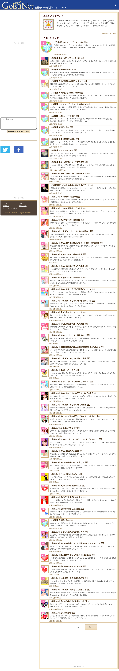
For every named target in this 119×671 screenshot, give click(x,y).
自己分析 (52, 216)
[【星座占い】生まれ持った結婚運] (78, 199)
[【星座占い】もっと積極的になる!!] (78, 476)
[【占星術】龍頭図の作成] (78, 130)
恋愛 (4, 53)
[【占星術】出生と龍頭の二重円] (78, 141)
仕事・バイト (54, 170)
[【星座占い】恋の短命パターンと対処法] (78, 569)
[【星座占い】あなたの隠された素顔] (78, 453)
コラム (23, 99)
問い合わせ (23, 206)
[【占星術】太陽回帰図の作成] (78, 72)
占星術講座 (57, 54)
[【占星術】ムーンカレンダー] (78, 153)
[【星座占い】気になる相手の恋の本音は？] (78, 465)
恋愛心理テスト (8, 104)
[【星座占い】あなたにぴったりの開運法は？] (78, 338)
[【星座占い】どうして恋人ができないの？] (78, 534)
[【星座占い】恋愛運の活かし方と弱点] (78, 511)
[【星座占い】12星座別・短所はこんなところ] (78, 592)
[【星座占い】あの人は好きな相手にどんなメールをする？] (78, 419)
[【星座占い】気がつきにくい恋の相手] (78, 222)
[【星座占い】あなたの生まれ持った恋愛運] (78, 268)
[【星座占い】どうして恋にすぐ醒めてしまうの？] (78, 384)
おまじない (6, 109)
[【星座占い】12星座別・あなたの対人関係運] (78, 407)
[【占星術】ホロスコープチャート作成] (78, 47)
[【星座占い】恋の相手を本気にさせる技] (78, 499)
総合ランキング (26, 68)
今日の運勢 (53, 89)
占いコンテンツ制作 (10, 208)
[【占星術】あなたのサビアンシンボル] (78, 60)
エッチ (4, 63)
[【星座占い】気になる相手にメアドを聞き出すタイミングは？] (78, 546)
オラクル (5, 99)
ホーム (5, 203)
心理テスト (25, 104)
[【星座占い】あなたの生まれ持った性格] (78, 280)
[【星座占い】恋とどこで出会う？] (78, 430)
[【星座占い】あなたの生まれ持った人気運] (78, 326)
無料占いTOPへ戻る (109, 33)
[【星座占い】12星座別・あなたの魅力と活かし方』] (78, 303)
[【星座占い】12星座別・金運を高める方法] (78, 580)
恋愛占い (52, 228)
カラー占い (6, 94)
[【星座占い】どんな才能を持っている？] (78, 211)
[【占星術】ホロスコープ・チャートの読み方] (78, 107)
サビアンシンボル (9, 90)
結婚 (22, 53)
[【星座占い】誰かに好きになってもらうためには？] (78, 557)
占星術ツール (26, 85)
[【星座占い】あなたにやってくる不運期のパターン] (78, 291)
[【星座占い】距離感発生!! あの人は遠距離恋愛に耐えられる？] (78, 349)
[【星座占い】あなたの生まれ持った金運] (78, 257)
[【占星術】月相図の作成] (78, 523)
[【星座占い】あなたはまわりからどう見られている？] (78, 395)
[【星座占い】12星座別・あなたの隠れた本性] (78, 361)
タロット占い (26, 90)
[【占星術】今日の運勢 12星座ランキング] (78, 83)
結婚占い (52, 182)
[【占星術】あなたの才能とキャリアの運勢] (78, 164)
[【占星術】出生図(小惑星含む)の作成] (78, 95)
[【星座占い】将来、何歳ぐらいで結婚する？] (78, 176)
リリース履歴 (7, 162)
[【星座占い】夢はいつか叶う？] (78, 372)
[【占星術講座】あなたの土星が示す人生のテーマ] (78, 187)
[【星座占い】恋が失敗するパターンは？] (78, 315)
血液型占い (25, 94)
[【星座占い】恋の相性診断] (78, 615)
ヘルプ (21, 203)
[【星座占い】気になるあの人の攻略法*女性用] (78, 603)
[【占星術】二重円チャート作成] (78, 118)
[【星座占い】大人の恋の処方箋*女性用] (78, 488)
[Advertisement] (78, 648)
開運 (51, 263)
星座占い (65, 54)
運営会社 (6, 206)
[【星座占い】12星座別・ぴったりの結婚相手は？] (78, 234)
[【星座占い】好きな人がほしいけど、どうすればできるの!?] (78, 442)
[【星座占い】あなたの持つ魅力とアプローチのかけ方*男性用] (78, 245)
